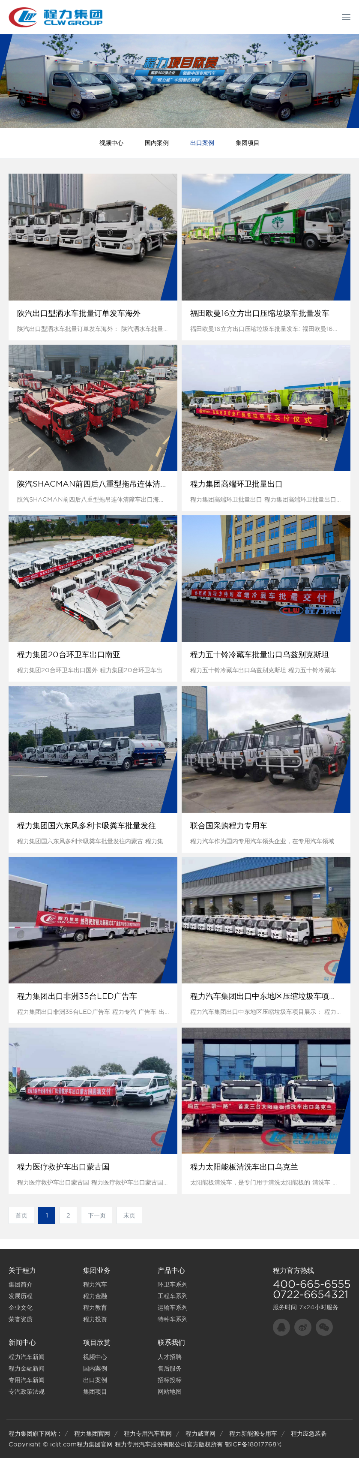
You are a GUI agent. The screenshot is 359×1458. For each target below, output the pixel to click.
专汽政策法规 (27, 1391)
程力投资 (95, 1319)
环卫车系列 (173, 1284)
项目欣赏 (97, 1342)
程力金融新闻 (27, 1368)
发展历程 (21, 1296)
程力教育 (95, 1307)
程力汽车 (95, 1284)
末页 (129, 1215)
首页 (21, 1215)
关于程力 (22, 1270)
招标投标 (170, 1380)
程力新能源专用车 (253, 1433)
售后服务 (170, 1368)
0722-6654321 (310, 1294)
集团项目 (248, 142)
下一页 (97, 1215)
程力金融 (95, 1296)
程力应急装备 (309, 1433)
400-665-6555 (311, 1284)
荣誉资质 (21, 1319)
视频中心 (111, 142)
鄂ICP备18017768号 (253, 1444)
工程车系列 (173, 1296)
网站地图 (170, 1391)
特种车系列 (173, 1319)
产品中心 (171, 1270)
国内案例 (157, 142)
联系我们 (171, 1342)
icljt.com (63, 1444)
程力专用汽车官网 (148, 1433)
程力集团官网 (92, 1433)
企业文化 (21, 1307)
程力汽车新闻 (27, 1356)
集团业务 (97, 1270)
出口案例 (202, 142)
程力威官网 (200, 1433)
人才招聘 (170, 1356)
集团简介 (21, 1284)
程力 (280, 1270)
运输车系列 (173, 1307)
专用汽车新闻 (27, 1380)
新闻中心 (22, 1342)
